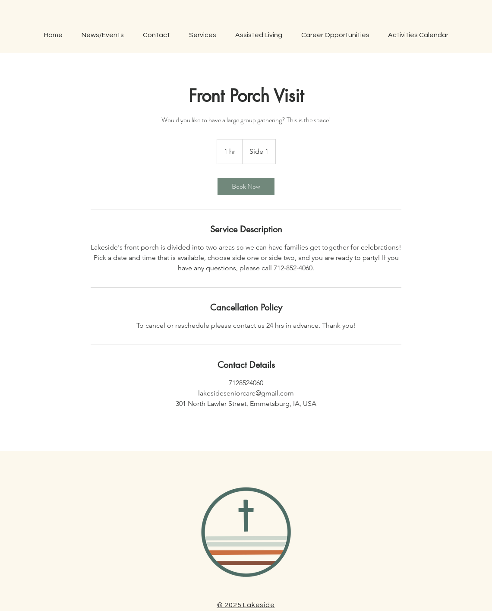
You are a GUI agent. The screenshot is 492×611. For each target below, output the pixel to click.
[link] (246, 186)
